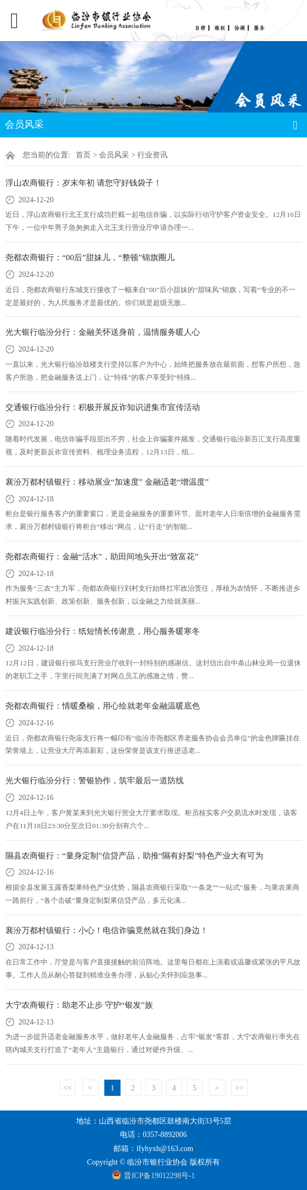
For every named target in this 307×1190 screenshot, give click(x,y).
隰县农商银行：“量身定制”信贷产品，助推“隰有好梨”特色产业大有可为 (134, 855)
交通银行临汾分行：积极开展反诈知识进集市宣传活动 (102, 407)
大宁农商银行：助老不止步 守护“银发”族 (79, 1004)
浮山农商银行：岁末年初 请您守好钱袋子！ (83, 182)
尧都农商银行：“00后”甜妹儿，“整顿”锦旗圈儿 (90, 257)
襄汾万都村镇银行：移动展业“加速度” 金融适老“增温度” (107, 481)
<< (67, 1088)
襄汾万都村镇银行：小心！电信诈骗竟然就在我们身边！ (106, 930)
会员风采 (114, 155)
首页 (83, 155)
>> (239, 1088)
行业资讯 (152, 155)
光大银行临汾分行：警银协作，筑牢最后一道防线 (94, 780)
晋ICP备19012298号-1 (159, 1176)
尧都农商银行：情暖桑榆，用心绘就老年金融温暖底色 (102, 705)
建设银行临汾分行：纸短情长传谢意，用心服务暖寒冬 (102, 631)
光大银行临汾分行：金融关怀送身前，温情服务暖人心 (102, 331)
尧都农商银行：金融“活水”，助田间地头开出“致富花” (101, 556)
